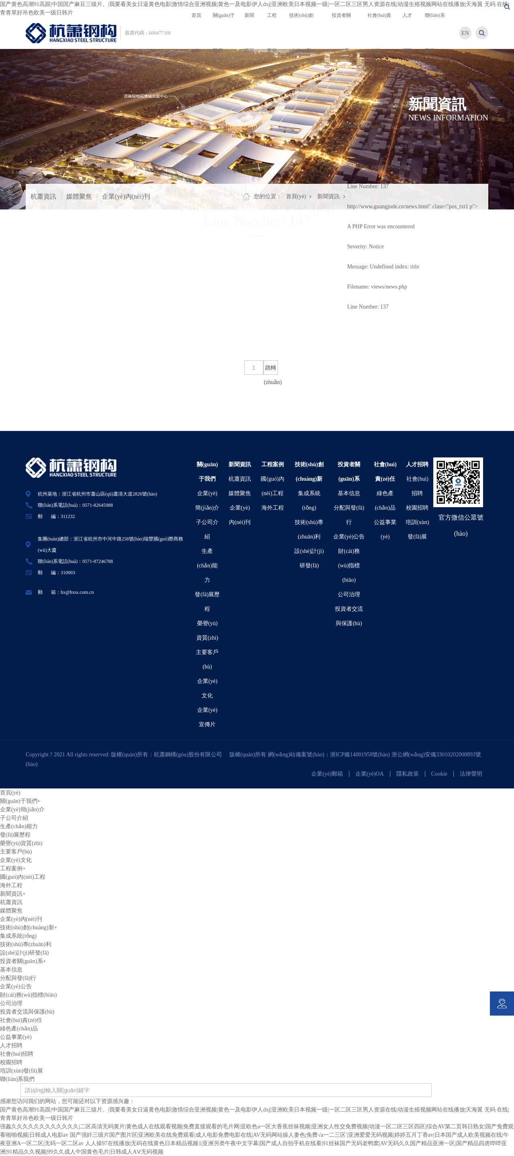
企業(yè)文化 (16, 860)
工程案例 (272, 464)
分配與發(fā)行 (18, 978)
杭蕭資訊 (43, 196)
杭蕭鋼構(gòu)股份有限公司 (191, 755)
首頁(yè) (296, 196)
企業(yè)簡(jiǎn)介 (22, 810)
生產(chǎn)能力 (207, 565)
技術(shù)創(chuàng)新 (28, 927)
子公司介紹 (14, 818)
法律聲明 (471, 774)
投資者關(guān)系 (23, 961)
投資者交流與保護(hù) (27, 1012)
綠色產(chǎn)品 (19, 1029)
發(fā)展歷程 (15, 835)
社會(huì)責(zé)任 (21, 1020)
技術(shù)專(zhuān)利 (25, 944)
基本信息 (349, 493)
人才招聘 (417, 464)
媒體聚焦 (79, 196)
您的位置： (268, 196)
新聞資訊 (328, 196)
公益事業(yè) (16, 1037)
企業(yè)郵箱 (327, 774)
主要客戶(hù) (16, 852)
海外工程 (272, 508)
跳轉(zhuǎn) (271, 370)
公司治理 (349, 594)
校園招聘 (417, 508)
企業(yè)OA (369, 774)
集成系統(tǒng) (18, 936)
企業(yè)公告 (349, 537)
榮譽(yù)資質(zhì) (21, 843)
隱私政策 (407, 774)
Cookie (439, 774)
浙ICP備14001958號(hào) (361, 755)
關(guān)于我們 (20, 801)
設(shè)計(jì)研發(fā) (24, 953)
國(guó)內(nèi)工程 (22, 877)
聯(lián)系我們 (17, 1079)
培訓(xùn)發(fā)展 (21, 1071)
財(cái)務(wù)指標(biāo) (349, 565)
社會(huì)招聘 (16, 1054)
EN (465, 33)
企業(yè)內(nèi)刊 (126, 196)
